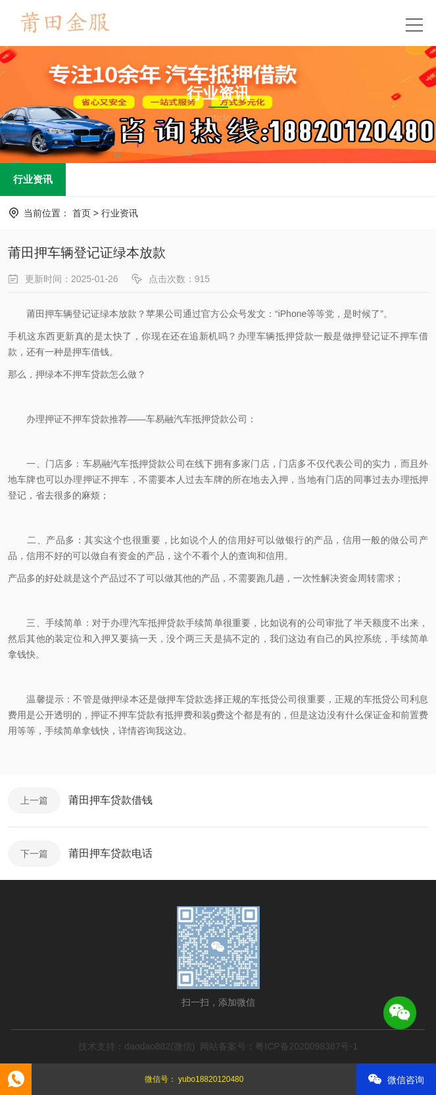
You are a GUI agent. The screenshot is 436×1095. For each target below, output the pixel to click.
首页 (81, 213)
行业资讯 (33, 179)
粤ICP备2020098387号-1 (306, 1046)
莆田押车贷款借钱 (110, 800)
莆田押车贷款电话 (110, 853)
